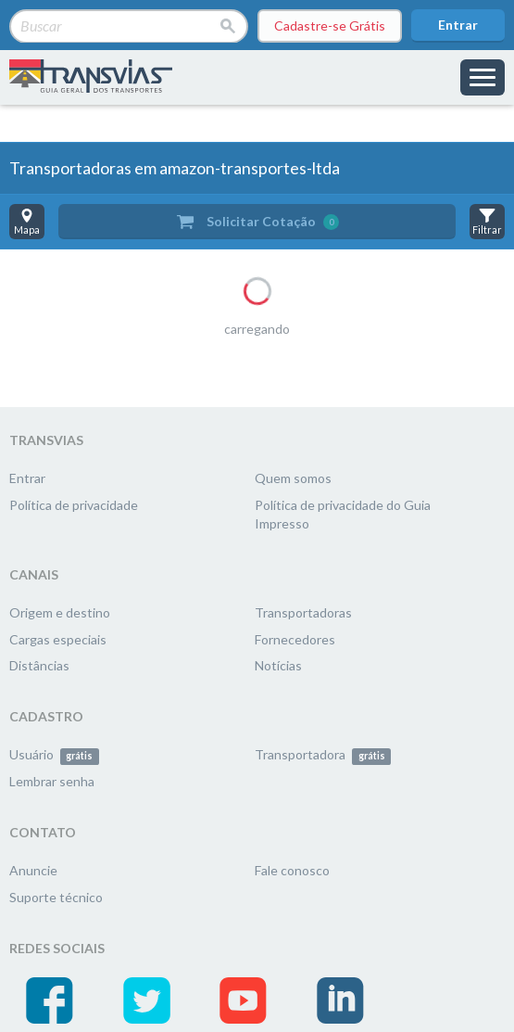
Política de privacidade (73, 505)
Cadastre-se (329, 26)
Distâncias (39, 665)
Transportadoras (303, 612)
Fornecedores (295, 639)
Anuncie (33, 870)
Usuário (54, 754)
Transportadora (323, 754)
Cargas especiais (58, 639)
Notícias (278, 665)
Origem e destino (59, 612)
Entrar (458, 24)
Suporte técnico (56, 897)
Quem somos (293, 478)
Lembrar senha (51, 781)
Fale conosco (292, 870)
